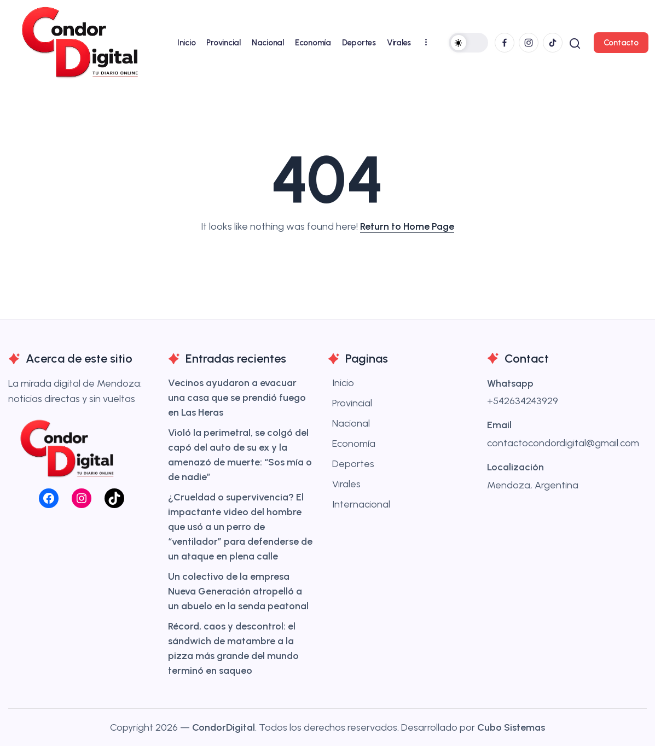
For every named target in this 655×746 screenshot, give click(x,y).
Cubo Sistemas (511, 727)
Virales (346, 484)
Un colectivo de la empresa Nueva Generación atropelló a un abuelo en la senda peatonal (238, 591)
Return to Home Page (407, 226)
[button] (466, 43)
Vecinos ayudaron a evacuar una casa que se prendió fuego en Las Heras (237, 397)
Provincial (352, 403)
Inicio (343, 383)
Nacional (351, 423)
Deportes (353, 464)
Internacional (361, 504)
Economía (353, 444)
